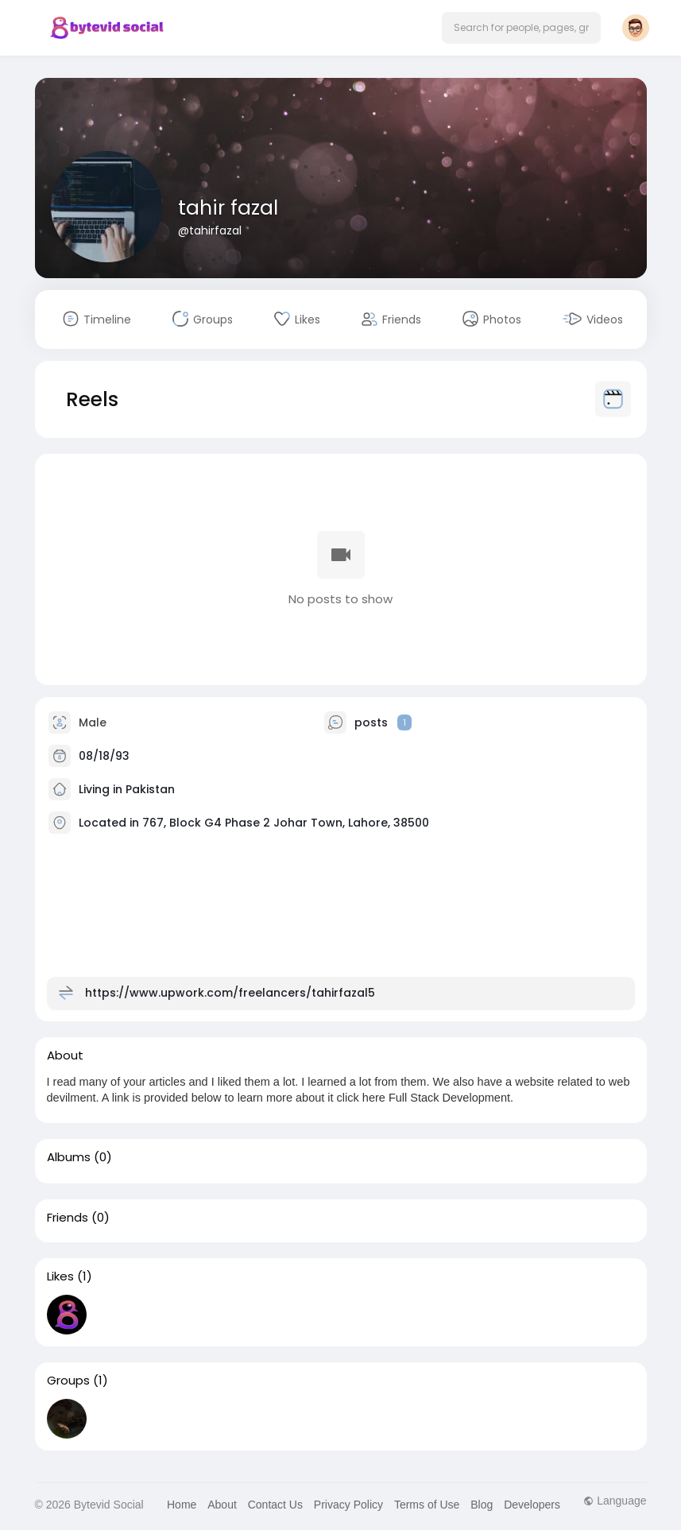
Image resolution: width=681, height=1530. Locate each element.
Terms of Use (426, 1504)
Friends (67, 1217)
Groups (68, 1380)
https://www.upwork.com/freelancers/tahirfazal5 (230, 992)
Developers (532, 1504)
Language (614, 1500)
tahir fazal (228, 208)
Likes (60, 1276)
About (222, 1504)
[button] (521, 28)
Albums (69, 1157)
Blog (481, 1504)
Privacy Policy (348, 1504)
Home (181, 1504)
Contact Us (275, 1504)
